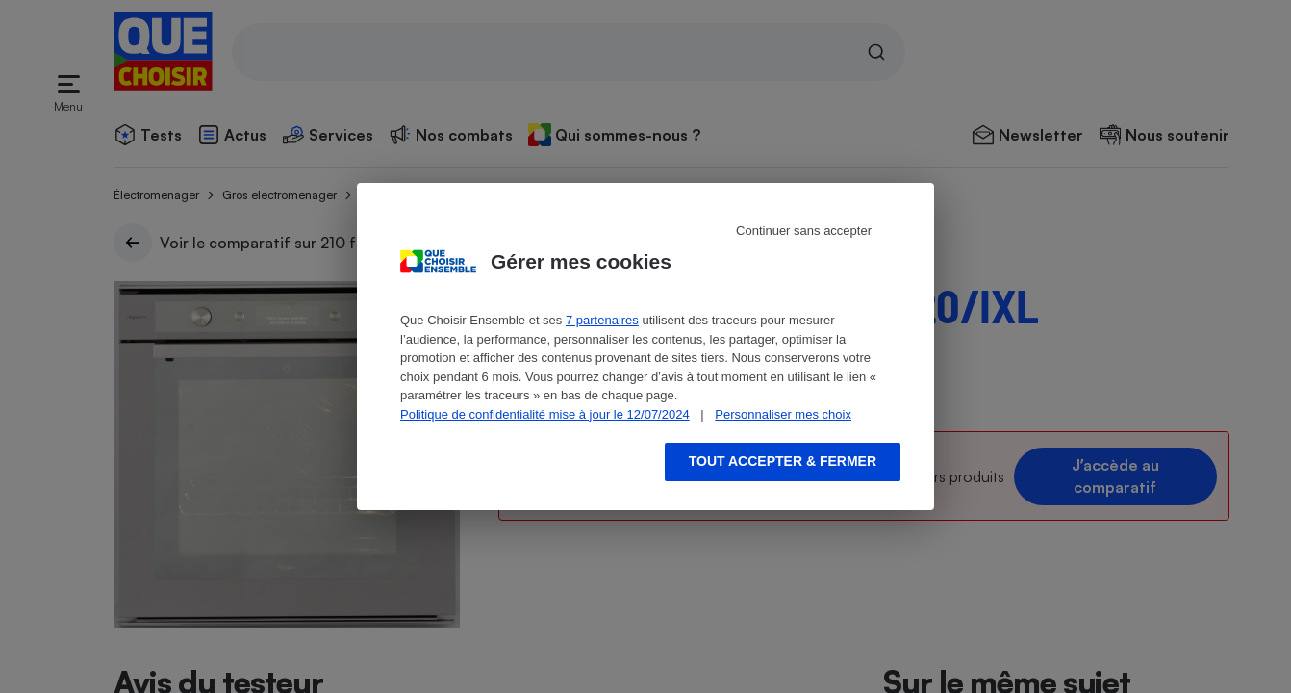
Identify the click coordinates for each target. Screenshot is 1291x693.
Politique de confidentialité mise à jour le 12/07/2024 (545, 414)
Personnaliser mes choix (783, 414)
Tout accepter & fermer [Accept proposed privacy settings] (782, 461)
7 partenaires (602, 320)
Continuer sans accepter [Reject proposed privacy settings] (804, 230)
